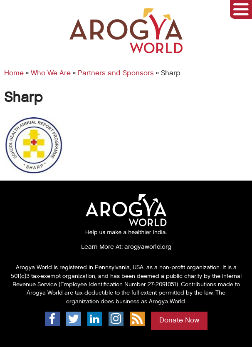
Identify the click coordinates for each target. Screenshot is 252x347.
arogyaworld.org (147, 247)
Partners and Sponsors (116, 73)
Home (14, 73)
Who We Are (51, 73)
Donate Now (179, 320)
